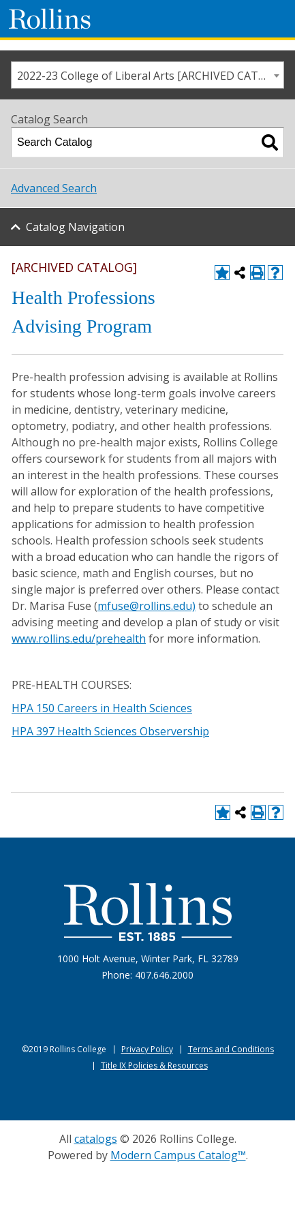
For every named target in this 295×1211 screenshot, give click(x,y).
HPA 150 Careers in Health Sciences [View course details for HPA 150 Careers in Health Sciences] (102, 708)
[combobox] (147, 75)
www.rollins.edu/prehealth (79, 638)
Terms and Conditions (231, 1049)
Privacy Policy (147, 1049)
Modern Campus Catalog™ (178, 1155)
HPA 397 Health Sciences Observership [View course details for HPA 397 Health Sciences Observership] (110, 731)
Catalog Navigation (75, 226)
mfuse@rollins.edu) (146, 605)
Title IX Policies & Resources (154, 1065)
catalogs (95, 1138)
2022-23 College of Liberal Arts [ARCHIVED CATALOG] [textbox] (150, 75)
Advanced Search (54, 188)
